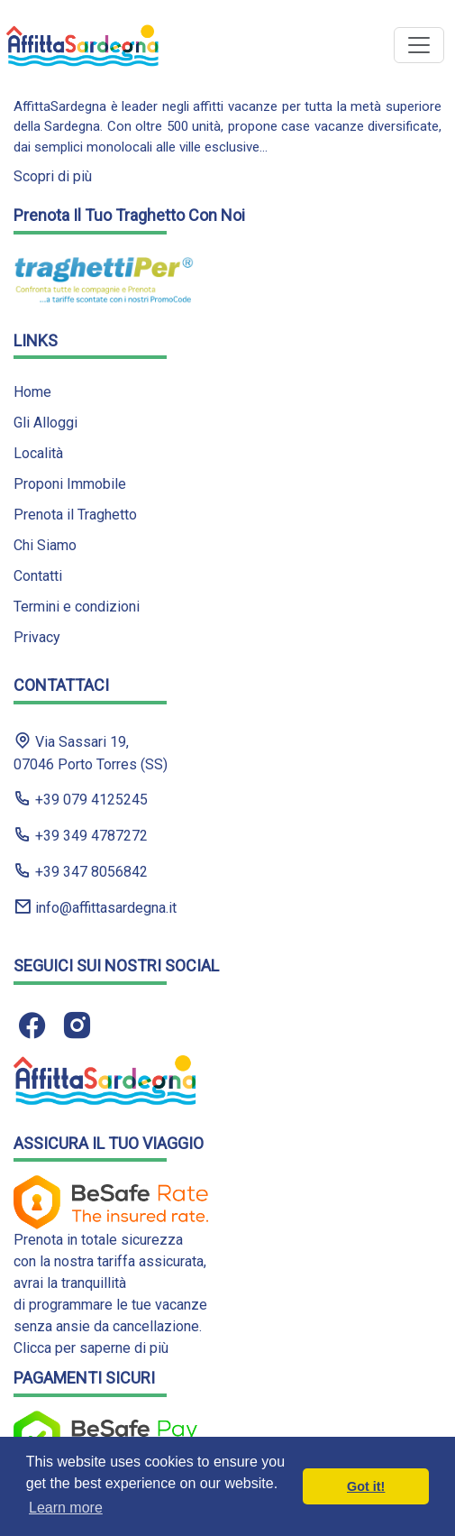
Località (38, 453)
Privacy (37, 637)
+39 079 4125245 (81, 798)
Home (32, 391)
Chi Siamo (45, 545)
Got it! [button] (366, 1486)
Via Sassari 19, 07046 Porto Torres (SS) (91, 752)
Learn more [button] (66, 1507)
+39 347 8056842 (81, 870)
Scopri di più (53, 176)
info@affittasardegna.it (95, 906)
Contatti (38, 575)
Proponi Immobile (70, 483)
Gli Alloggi (45, 422)
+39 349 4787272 (81, 834)
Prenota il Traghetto (75, 514)
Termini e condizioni (77, 606)
